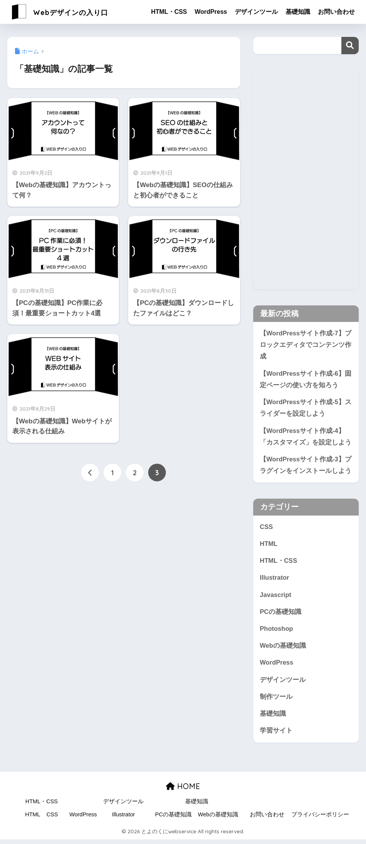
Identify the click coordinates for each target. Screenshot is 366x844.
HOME (183, 790)
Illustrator (274, 580)
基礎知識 (298, 11)
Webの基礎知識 (283, 649)
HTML (269, 546)
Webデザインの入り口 (69, 11)
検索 (350, 45)
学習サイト (276, 735)
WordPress (211, 11)
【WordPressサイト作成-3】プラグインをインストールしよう (306, 466)
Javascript (276, 597)
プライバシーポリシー (320, 819)
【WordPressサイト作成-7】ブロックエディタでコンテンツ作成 (306, 345)
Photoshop (277, 631)
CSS (266, 528)
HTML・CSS (169, 11)
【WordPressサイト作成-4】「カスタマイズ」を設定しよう (305, 438)
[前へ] (90, 472)
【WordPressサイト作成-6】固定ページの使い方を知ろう (306, 380)
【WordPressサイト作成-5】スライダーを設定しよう (306, 409)
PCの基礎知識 (280, 614)
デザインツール (256, 11)
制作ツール (276, 700)
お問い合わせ (336, 11)
